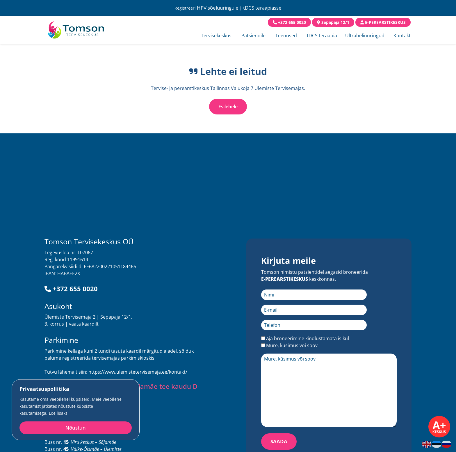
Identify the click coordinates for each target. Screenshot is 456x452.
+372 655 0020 (71, 288)
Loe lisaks (58, 413)
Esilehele (228, 106)
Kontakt (402, 35)
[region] (76, 409)
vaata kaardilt (84, 324)
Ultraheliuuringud (364, 35)
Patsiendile (253, 35)
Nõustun (75, 427)
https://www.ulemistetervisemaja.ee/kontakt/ (137, 372)
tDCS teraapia (322, 35)
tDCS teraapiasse (262, 7)
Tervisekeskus (216, 35)
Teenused (286, 35)
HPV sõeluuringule (217, 7)
